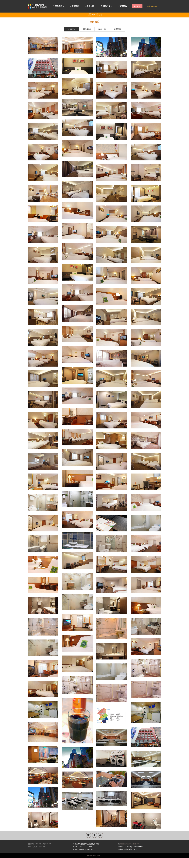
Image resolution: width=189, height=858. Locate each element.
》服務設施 (105, 6)
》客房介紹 (89, 6)
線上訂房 (137, 6)
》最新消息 (74, 6)
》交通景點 (122, 6)
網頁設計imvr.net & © (94, 855)
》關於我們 (57, 6)
